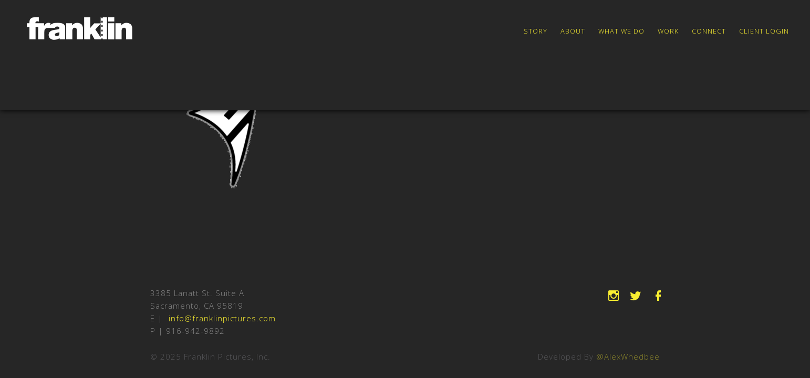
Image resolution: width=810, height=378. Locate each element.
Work (668, 31)
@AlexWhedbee (628, 356)
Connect (709, 31)
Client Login (764, 31)
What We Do (621, 31)
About (572, 31)
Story (535, 31)
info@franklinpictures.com (222, 318)
